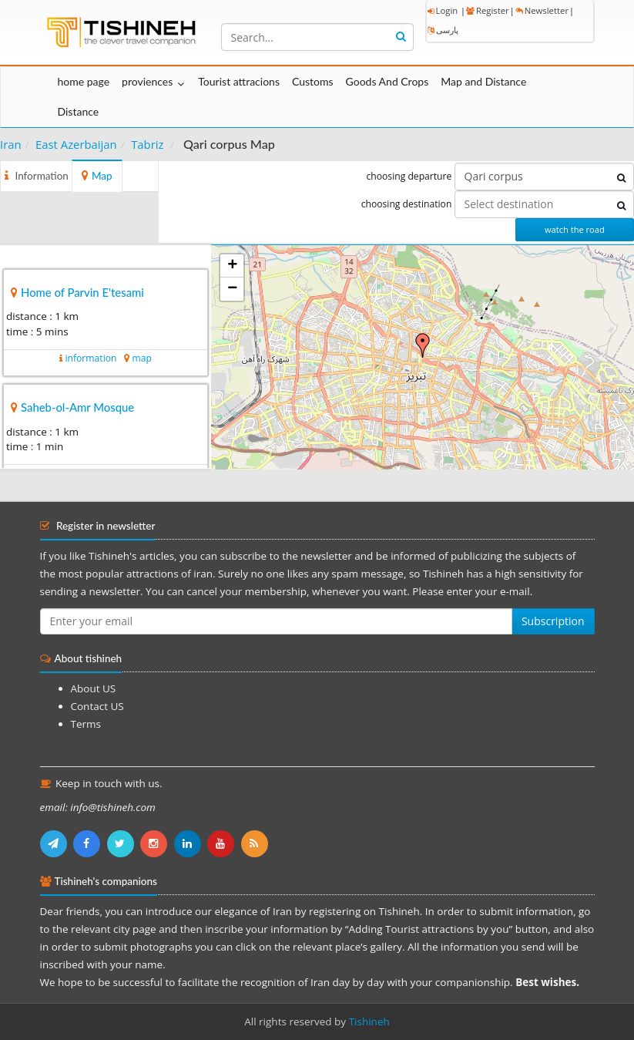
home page (84, 81)
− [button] (232, 289)
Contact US (97, 706)
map (141, 358)
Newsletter (542, 10)
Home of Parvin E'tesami (82, 292)
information (90, 358)
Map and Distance (483, 81)
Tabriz (147, 144)
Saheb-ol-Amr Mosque (77, 407)
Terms (86, 724)
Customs (313, 81)
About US (93, 688)
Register (487, 10)
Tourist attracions (239, 81)
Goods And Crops (387, 81)
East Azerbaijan (76, 144)
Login (443, 10)
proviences (147, 81)
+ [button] (232, 266)
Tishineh (369, 1021)
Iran (11, 144)
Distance (78, 111)
